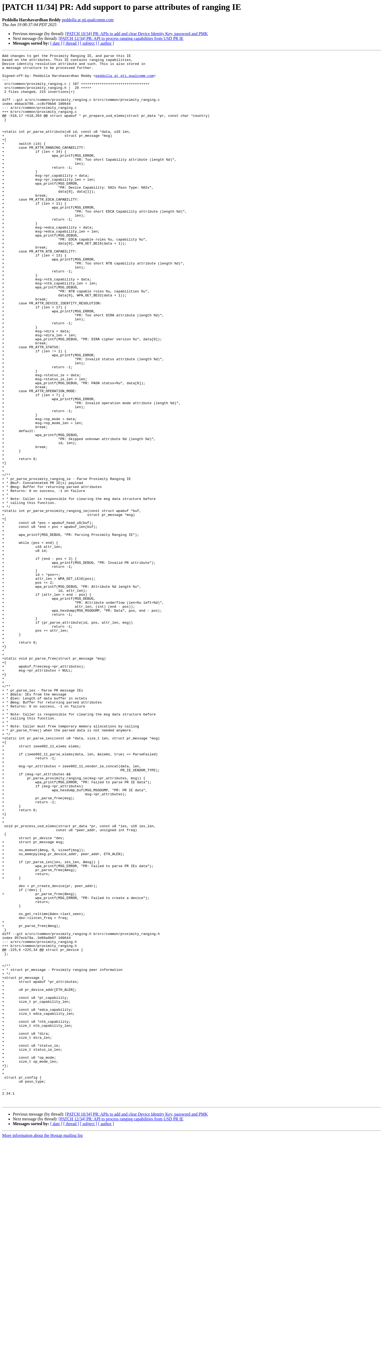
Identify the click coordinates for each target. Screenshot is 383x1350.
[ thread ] (71, 43)
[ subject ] (88, 43)
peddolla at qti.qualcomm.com (88, 20)
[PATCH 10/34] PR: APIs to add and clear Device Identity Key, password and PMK (136, 33)
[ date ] (56, 43)
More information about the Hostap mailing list (42, 1345)
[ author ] (106, 43)
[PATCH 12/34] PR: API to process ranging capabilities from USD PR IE (121, 38)
